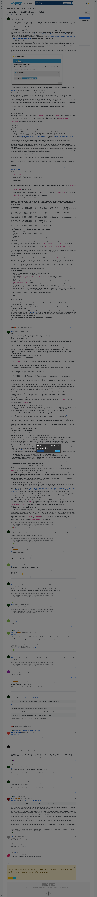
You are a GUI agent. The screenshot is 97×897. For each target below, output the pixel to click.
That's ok (57, 450)
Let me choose (40, 450)
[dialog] (48, 448)
